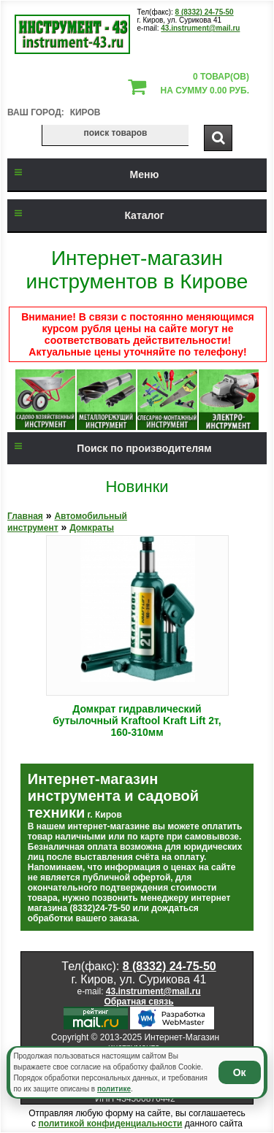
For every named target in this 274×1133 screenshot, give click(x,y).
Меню (83, 174)
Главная (25, 516)
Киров (85, 112)
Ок (239, 1072)
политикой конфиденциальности (110, 1123)
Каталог (85, 215)
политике (114, 1089)
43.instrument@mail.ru (200, 28)
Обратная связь (138, 1001)
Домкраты (91, 528)
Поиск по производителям (109, 448)
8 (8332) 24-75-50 (204, 12)
